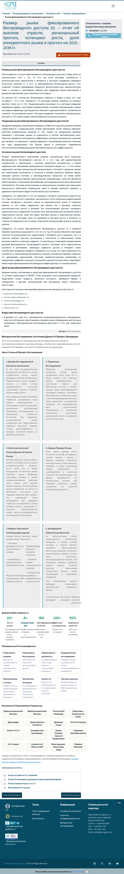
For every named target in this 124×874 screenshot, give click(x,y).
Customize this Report (12, 795)
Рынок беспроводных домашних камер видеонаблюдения (34, 779)
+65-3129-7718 (99, 829)
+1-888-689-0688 (102, 823)
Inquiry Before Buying (71, 795)
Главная (6, 13)
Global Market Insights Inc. (15, 863)
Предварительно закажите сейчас (103, 35)
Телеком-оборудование (74, 13)
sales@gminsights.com (102, 832)
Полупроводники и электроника (28, 13)
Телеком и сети (53, 13)
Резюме (41, 63)
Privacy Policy (77, 871)
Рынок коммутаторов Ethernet (22, 783)
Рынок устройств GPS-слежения (22, 775)
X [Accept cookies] (86, 871)
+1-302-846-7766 (99, 826)
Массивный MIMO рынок (19, 787)
